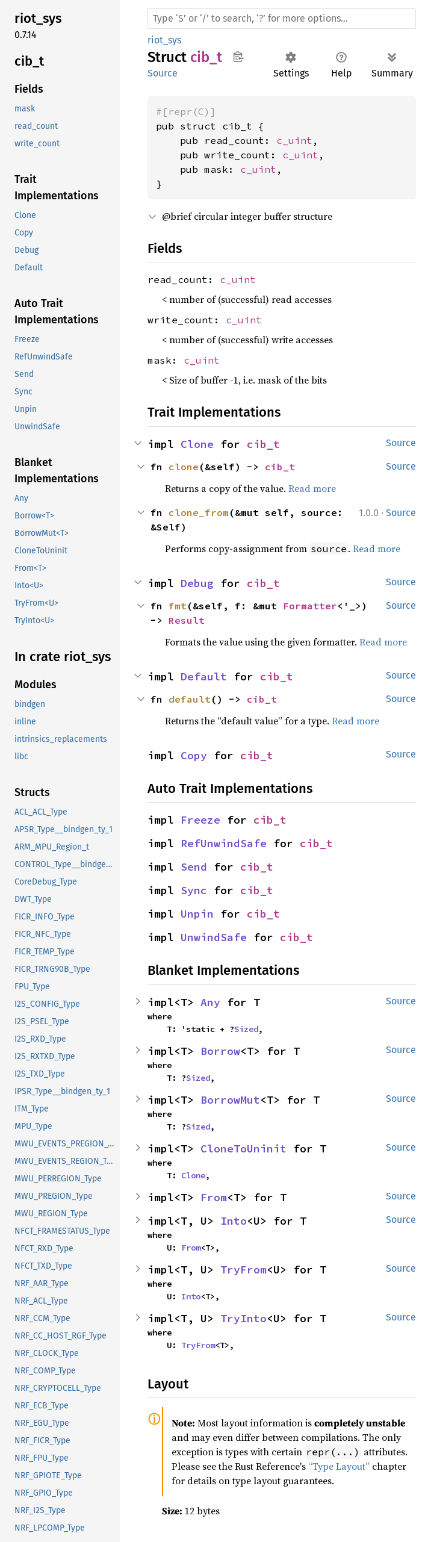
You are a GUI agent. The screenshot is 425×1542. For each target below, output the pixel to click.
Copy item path (238, 56)
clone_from (199, 512)
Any (210, 1002)
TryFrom (243, 1269)
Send (194, 867)
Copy (194, 755)
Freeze (200, 820)
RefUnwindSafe (224, 843)
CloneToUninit (243, 1148)
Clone (197, 444)
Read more (312, 488)
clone (184, 467)
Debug (197, 583)
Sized (246, 1029)
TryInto (243, 1318)
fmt (178, 606)
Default (204, 676)
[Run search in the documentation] (281, 18)
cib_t (263, 444)
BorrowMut (230, 1100)
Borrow (220, 1051)
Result (187, 620)
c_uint (294, 140)
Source (162, 73)
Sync (194, 890)
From (213, 1197)
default (190, 699)
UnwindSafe (214, 937)
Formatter (310, 606)
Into (233, 1221)
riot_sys (164, 40)
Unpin (197, 914)
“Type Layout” (339, 1466)
